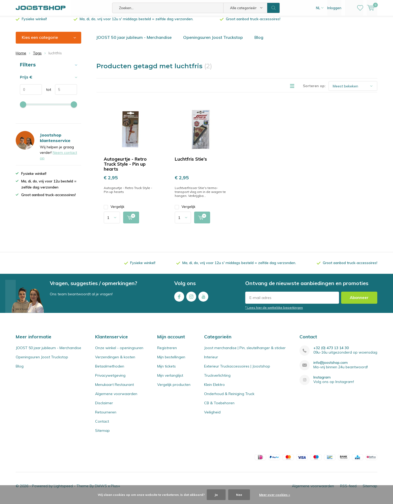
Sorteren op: (314, 89)
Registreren (167, 351)
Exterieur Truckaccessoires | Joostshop (237, 370)
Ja (216, 495)
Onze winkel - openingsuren (119, 351)
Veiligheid (212, 416)
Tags (37, 57)
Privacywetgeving (110, 379)
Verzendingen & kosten (115, 361)
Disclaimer (104, 407)
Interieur (211, 361)
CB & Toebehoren (219, 407)
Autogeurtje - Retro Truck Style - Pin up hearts (125, 168)
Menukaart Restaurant (114, 388)
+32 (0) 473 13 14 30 (331, 352)
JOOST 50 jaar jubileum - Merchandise (134, 41)
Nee (239, 495)
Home (21, 57)
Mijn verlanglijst (170, 379)
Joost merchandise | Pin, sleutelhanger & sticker (245, 351)
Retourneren (105, 416)
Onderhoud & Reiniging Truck (229, 397)
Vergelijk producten (173, 388)
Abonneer (359, 301)
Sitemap (102, 434)
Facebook (179, 299)
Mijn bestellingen (171, 361)
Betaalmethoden (109, 370)
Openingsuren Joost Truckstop (213, 41)
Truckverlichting (217, 379)
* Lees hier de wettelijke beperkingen (274, 311)
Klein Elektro (214, 388)
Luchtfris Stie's (191, 163)
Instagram (191, 299)
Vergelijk (114, 210)
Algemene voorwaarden (116, 397)
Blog (258, 41)
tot (46, 93)
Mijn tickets (166, 370)
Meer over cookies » (274, 495)
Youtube (203, 299)
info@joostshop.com (330, 366)
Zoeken (273, 8)
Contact (102, 425)
